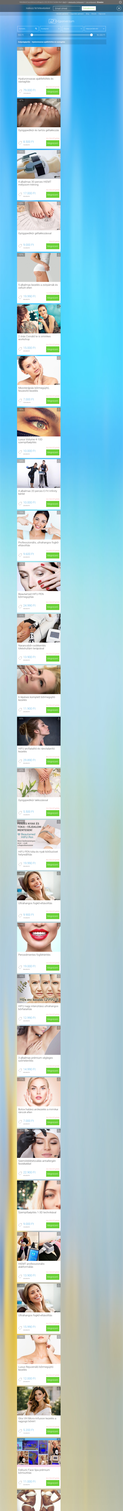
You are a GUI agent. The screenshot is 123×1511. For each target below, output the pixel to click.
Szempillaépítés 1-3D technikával (37, 659)
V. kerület (71, 1379)
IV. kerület (60, 1379)
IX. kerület (32, 1385)
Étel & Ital (30, 1340)
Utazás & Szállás (23, 1358)
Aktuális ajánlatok (62, 14)
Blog (87, 14)
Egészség (54, 1340)
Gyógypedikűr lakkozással (33, 448)
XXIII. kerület (22, 1396)
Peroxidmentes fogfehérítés (80, 500)
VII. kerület (91, 1379)
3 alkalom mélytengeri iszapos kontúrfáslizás (81, 1188)
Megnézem (52, 91)
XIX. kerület (57, 1391)
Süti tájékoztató (85, 1453)
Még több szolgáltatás (25, 1364)
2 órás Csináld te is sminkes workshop (80, 186)
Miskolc (78, 1346)
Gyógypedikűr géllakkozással (80, 131)
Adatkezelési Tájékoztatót (76, 2)
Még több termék (42, 1364)
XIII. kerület (75, 1385)
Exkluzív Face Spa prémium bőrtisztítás (80, 766)
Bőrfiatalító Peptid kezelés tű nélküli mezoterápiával (38, 977)
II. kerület (40, 1379)
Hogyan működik (85, 1465)
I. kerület (30, 1379)
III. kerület (50, 1379)
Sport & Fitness (41, 1346)
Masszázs (52, 1427)
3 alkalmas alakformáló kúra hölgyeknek (80, 819)
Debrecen (78, 1340)
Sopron (67, 1352)
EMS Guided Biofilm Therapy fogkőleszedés (80, 1241)
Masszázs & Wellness (25, 1346)
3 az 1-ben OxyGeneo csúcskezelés (84, 923)
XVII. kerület (33, 1391)
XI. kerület (53, 1385)
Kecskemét (68, 1346)
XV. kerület (97, 1385)
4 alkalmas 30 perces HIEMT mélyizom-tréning (34, 133)
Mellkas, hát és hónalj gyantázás (36, 1239)
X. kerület (43, 1385)
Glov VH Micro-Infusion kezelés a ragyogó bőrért (37, 766)
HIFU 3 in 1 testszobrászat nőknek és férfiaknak (38, 819)
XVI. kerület (21, 1391)
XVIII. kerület (45, 1391)
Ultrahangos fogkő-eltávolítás (35, 500)
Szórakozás (22, 1352)
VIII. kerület (21, 1385)
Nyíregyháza (89, 1346)
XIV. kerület (86, 1385)
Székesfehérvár (88, 1352)
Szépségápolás (42, 1340)
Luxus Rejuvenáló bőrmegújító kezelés (81, 713)
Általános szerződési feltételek (85, 1459)
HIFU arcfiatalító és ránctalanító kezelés (82, 397)
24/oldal (67, 1323)
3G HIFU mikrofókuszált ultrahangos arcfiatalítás (78, 977)
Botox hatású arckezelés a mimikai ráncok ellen (38, 608)
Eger (86, 1340)
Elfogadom (100, 2)
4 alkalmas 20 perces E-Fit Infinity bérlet (37, 291)
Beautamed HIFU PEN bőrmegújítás (30, 344)
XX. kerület (68, 1391)
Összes (20, 1340)
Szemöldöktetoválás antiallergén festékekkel (83, 608)
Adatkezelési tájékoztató (85, 1447)
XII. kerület (64, 1385)
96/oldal (87, 1323)
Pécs (99, 1346)
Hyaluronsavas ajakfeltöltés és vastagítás (35, 80)
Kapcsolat (102, 14)
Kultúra (32, 1352)
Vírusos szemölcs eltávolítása (81, 1292)
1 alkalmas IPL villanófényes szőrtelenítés (34, 925)
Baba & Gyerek (37, 1358)
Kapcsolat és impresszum (85, 1477)
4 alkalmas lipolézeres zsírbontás (37, 1081)
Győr (94, 1340)
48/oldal (77, 1323)
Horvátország (40, 1427)
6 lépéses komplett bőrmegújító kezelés (36, 397)
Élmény (52, 1346)
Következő (63, 1316)
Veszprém (81, 1358)
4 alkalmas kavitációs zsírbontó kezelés (82, 1083)
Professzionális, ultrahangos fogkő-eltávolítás (84, 291)
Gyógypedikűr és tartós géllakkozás (84, 78)
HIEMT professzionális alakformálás (77, 661)
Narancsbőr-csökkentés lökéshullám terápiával (78, 344)
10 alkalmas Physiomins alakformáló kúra (32, 1188)
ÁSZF (64, 2)
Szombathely (69, 1358)
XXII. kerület (91, 1391)
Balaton (28, 1427)
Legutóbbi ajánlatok (77, 14)
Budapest (68, 1340)
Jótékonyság (50, 1358)
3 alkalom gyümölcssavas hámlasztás (33, 1294)
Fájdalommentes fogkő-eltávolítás (83, 1028)
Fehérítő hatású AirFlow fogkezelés (84, 1134)
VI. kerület (81, 1379)
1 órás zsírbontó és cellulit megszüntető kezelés (33, 872)
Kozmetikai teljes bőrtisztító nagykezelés (80, 872)
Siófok (20, 1427)
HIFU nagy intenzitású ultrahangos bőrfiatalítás (38, 555)
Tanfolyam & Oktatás (45, 1352)
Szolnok (99, 1352)
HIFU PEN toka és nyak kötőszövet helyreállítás (84, 450)
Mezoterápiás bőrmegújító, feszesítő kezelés (33, 238)
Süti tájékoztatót (91, 2)
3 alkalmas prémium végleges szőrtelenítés (81, 555)
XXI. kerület (79, 1391)
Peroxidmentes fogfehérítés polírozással (34, 1136)
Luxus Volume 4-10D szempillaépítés (76, 238)
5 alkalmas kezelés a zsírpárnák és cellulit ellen (38, 186)
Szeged (76, 1352)
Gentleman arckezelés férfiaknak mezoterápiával (36, 1030)
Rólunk (94, 14)
